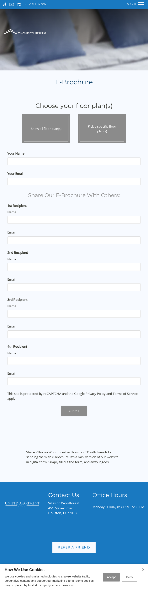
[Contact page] (11, 4)
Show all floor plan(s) (46, 127)
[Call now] (35, 4)
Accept (111, 577)
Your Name (15, 153)
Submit (73, 411)
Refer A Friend (74, 547)
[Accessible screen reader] (4, 4)
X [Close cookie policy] (143, 569)
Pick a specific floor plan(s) (102, 127)
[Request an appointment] (19, 4)
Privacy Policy (96, 393)
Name (12, 212)
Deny (129, 577)
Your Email (15, 173)
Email (11, 232)
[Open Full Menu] (135, 4)
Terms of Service (125, 393)
